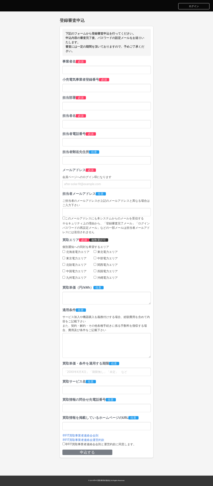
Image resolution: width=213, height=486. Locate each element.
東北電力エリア (106, 252)
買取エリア (70, 240)
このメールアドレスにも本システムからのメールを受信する (104, 218)
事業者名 (69, 61)
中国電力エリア (74, 271)
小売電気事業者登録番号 (80, 80)
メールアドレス (74, 170)
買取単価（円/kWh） (77, 287)
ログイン (194, 6)
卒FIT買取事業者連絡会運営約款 (83, 439)
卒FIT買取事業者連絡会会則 (80, 435)
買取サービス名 (74, 381)
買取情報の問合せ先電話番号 (84, 400)
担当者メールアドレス (79, 194)
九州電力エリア (74, 277)
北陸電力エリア (74, 264)
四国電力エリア (106, 271)
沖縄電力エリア (106, 277)
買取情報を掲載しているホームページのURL (95, 418)
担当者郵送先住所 (75, 152)
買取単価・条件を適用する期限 (85, 363)
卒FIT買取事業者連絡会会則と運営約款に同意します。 (100, 444)
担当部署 (69, 98)
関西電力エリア (106, 264)
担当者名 (69, 116)
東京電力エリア (74, 258)
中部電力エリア (106, 258)
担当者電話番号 (74, 134)
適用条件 (69, 310)
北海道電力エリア (75, 252)
